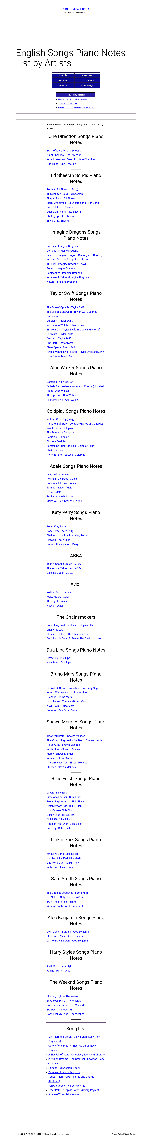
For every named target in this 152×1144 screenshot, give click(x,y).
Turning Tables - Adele (59, 487)
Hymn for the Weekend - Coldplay (66, 454)
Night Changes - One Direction (64, 155)
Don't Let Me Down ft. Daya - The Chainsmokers (74, 638)
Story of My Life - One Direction (64, 150)
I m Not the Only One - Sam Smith (66, 897)
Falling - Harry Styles (58, 970)
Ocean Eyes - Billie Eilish (60, 814)
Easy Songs (62, 80)
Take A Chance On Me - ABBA (64, 563)
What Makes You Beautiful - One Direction (71, 159)
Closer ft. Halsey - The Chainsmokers (68, 634)
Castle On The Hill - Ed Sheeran (64, 211)
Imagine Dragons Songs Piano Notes (68, 259)
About (126, 1134)
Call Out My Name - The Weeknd (65, 1005)
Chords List (63, 85)
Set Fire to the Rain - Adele (62, 496)
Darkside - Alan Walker (60, 381)
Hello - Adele (54, 492)
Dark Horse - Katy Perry (60, 531)
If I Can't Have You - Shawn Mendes (67, 762)
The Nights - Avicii (57, 601)
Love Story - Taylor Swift (60, 356)
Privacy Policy (117, 1134)
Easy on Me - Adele (58, 474)
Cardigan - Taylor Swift (60, 320)
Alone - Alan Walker (58, 390)
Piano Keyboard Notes (75, 9)
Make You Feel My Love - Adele (64, 501)
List (65, 124)
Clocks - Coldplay (56, 441)
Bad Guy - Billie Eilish (59, 828)
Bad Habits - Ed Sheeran (60, 207)
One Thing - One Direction (61, 163)
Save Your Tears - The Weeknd (64, 1000)
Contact (133, 1134)
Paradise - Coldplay (58, 437)
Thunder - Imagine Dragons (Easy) (66, 264)
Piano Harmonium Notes (60, 1134)
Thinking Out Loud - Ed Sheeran (65, 194)
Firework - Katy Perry (58, 539)
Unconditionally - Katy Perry (62, 544)
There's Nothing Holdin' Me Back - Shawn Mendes (75, 740)
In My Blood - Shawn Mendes (63, 749)
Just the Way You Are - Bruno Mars (67, 701)
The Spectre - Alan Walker (61, 395)
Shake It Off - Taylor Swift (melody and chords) (73, 329)
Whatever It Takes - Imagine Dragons (68, 277)
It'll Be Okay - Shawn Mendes (63, 744)
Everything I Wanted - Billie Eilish (65, 801)
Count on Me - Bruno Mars (62, 710)
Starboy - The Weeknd (59, 1009)
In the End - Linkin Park (60, 867)
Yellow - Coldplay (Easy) (60, 419)
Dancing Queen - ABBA (60, 572)
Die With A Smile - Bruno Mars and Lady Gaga (73, 688)
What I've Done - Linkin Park (63, 853)
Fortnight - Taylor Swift (60, 334)
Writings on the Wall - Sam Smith (65, 906)
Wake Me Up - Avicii (58, 596)
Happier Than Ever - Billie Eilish (64, 823)
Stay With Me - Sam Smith (62, 901)
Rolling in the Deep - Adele (62, 478)
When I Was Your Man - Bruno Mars (67, 692)
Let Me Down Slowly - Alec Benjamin (68, 940)
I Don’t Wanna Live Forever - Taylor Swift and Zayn (75, 351)
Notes (58, 124)
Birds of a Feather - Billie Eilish (64, 797)
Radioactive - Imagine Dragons (64, 273)
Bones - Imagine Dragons (61, 268)
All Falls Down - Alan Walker (63, 399)
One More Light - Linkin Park (63, 862)
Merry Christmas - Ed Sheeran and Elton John (73, 202)
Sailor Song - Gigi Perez (68, 103)
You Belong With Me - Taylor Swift (66, 325)
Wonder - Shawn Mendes (61, 758)
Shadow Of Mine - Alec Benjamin (65, 936)
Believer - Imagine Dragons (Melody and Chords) (74, 255)
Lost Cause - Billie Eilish (60, 810)
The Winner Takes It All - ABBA (64, 568)
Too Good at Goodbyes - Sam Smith (67, 892)
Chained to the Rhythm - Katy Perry (67, 535)
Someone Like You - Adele (62, 483)
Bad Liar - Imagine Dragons (62, 246)
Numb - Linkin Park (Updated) (64, 858)
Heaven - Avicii (55, 605)
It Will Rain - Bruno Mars (60, 706)
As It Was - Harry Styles (60, 966)
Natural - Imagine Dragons (62, 281)
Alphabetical (87, 75)
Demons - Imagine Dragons (62, 250)
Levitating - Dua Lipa (58, 658)
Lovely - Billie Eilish (57, 792)
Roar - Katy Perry (56, 526)
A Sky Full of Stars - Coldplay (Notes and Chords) (75, 423)
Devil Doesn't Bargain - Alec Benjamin (68, 931)
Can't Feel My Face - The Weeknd (65, 1014)
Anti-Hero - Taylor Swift (60, 342)
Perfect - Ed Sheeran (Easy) (62, 189)
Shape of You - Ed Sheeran (62, 198)
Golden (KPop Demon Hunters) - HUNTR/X (76, 107)
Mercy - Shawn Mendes (60, 753)
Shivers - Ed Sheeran (58, 220)
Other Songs (87, 85)
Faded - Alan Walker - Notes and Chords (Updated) (76, 386)
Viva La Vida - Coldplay (60, 428)
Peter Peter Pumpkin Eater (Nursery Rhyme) (73, 1090)
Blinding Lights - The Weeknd (63, 996)
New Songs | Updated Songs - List (72, 99)
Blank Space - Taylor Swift (61, 347)
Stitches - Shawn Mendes (61, 767)
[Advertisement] (76, 30)
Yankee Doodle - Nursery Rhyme (66, 1085)
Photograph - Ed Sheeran (61, 216)
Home (49, 124)
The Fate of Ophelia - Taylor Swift (66, 307)
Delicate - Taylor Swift (59, 338)
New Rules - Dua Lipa (59, 662)
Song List (63, 75)
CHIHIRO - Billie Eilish (59, 819)
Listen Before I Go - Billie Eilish (64, 806)
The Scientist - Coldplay (60, 432)
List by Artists (87, 80)
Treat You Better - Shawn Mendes (66, 736)
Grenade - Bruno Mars (59, 697)
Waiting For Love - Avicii (60, 592)
